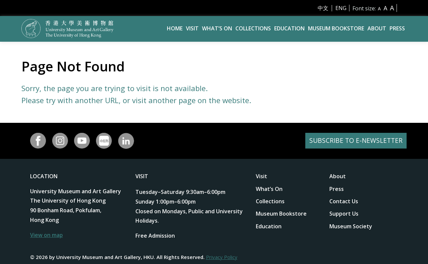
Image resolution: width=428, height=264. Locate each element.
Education (289, 28)
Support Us (343, 213)
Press (397, 28)
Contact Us (343, 201)
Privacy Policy (221, 257)
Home (175, 28)
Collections (253, 28)
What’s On (217, 28)
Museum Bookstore (336, 28)
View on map (46, 235)
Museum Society (350, 226)
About (376, 28)
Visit (192, 28)
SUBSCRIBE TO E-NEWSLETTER (355, 140)
